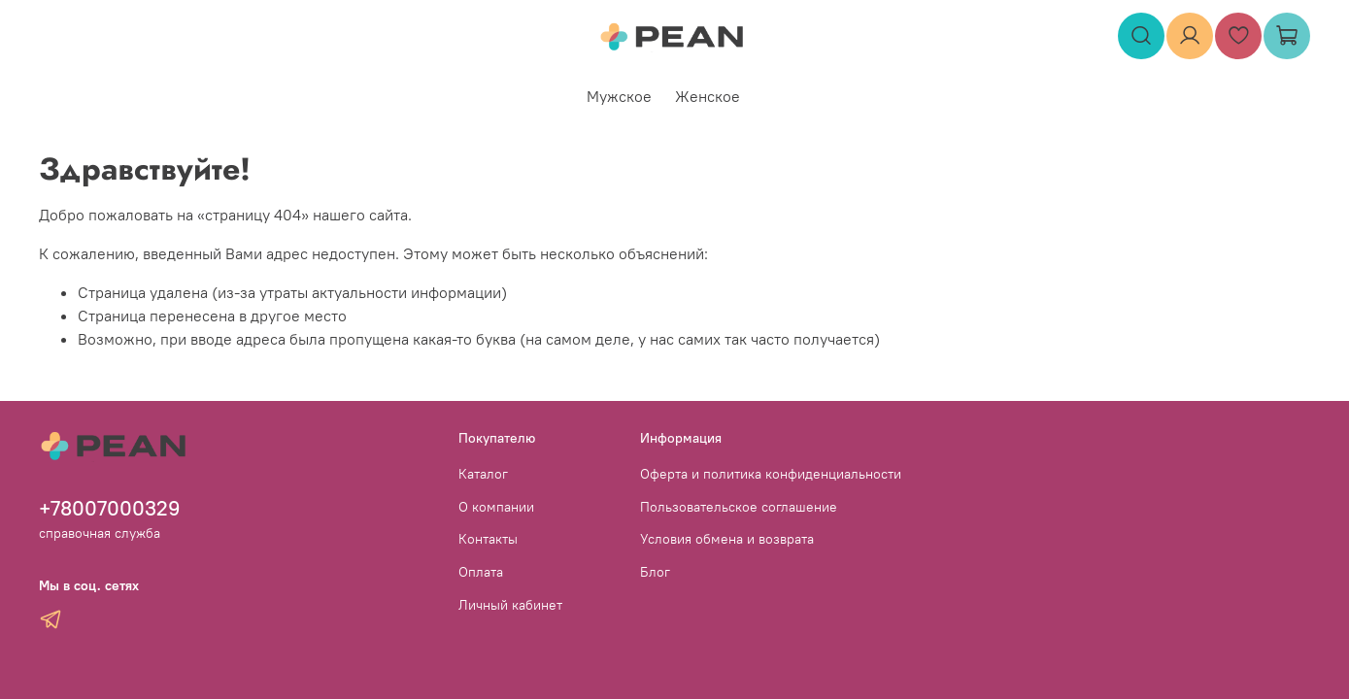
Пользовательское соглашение (738, 507)
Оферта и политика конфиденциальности (770, 474)
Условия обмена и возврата (727, 539)
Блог (655, 572)
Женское (707, 96)
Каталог (483, 474)
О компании (496, 507)
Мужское (619, 96)
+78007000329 (110, 508)
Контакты (488, 539)
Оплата (480, 572)
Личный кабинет (510, 605)
